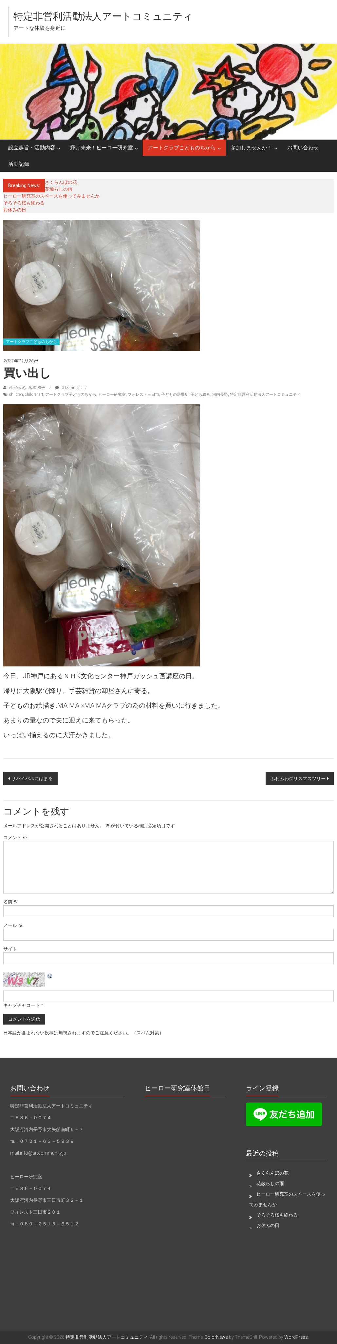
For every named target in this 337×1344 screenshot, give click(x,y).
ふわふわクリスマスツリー (298, 778)
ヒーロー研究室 (112, 394)
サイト (10, 948)
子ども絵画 (200, 394)
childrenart (34, 394)
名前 (10, 901)
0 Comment (68, 387)
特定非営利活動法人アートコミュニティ (103, 16)
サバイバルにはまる (32, 778)
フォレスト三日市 (143, 394)
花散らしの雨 (58, 189)
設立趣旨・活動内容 (31, 147)
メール (13, 925)
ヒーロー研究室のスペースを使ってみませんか (51, 196)
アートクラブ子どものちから (70, 394)
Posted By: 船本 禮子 (27, 387)
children (16, 394)
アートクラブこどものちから (182, 147)
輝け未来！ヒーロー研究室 (101, 147)
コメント (15, 837)
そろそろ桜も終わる (24, 202)
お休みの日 (14, 209)
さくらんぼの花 (61, 182)
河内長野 (220, 394)
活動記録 (18, 164)
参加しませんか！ (251, 147)
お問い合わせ (303, 147)
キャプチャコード (21, 1005)
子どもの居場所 (175, 394)
